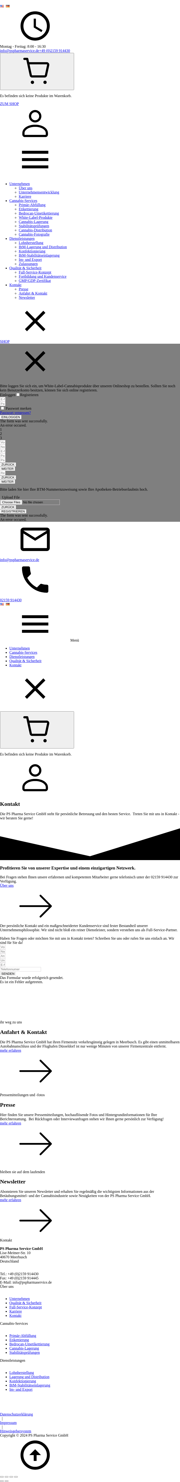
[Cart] (37, 71)
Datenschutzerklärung (16, 1414)
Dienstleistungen (22, 239)
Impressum (8, 1423)
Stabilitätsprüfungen (34, 226)
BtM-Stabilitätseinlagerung (39, 255)
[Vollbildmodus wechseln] (6, 1477)
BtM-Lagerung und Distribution (43, 247)
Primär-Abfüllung (32, 205)
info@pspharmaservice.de (19, 51)
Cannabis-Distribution (35, 230)
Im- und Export (30, 260)
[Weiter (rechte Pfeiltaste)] (6, 1481)
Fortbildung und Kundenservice (43, 276)
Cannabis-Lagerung (33, 222)
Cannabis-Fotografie (34, 234)
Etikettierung (28, 209)
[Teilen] (11, 1477)
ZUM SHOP (9, 104)
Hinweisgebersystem (15, 1431)
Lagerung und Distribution (29, 1377)
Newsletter (27, 297)
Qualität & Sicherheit (25, 268)
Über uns (25, 188)
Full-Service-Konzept (35, 272)
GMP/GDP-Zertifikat (35, 281)
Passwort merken (18, 408)
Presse (23, 289)
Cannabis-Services (23, 201)
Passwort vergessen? (15, 413)
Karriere (25, 196)
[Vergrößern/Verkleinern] (2, 1477)
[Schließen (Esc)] (16, 1477)
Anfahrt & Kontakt (33, 293)
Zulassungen (28, 264)
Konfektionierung (32, 251)
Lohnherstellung (31, 243)
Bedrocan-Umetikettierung (39, 213)
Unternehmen (19, 184)
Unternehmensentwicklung (39, 192)
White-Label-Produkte (35, 217)
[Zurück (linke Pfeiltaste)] (2, 1481)
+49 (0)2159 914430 (54, 51)
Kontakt (15, 285)
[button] (10, 417)
